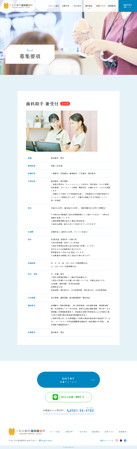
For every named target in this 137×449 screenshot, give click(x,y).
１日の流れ (76, 6)
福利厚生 (96, 431)
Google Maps (45, 440)
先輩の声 (66, 6)
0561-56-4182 (80, 410)
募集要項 (112, 6)
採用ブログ (101, 6)
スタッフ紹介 (53, 6)
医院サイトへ (105, 440)
